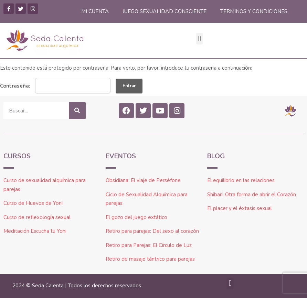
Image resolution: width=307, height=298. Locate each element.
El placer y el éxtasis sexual (239, 208)
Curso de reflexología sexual (37, 217)
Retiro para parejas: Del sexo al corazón (152, 231)
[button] (199, 38)
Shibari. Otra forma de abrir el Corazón (251, 194)
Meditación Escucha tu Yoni (34, 231)
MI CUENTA (95, 11)
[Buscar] (77, 110)
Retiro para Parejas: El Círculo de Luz (149, 245)
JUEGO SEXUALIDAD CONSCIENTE (165, 11)
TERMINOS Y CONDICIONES (253, 11)
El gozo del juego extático (136, 217)
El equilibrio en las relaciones (241, 180)
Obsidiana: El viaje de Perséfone (143, 180)
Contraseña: (55, 85)
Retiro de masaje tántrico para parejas (150, 259)
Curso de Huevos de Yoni (33, 203)
